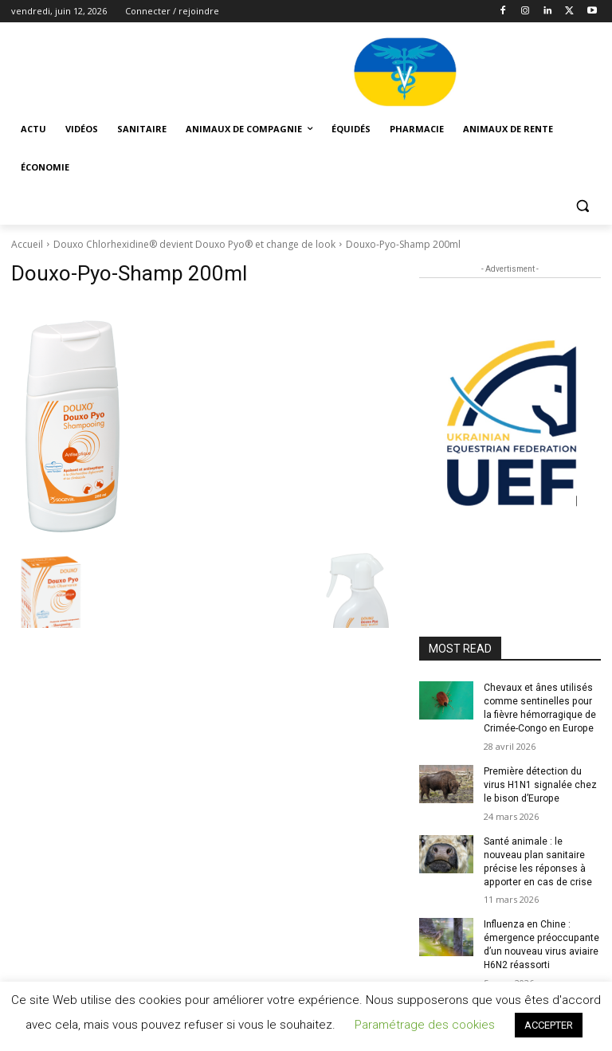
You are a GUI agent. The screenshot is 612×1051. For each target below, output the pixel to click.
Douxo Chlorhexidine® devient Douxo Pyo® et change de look (194, 244)
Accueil (27, 244)
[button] (582, 206)
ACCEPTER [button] (548, 1025)
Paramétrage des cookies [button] (425, 1025)
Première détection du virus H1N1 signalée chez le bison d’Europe (540, 785)
